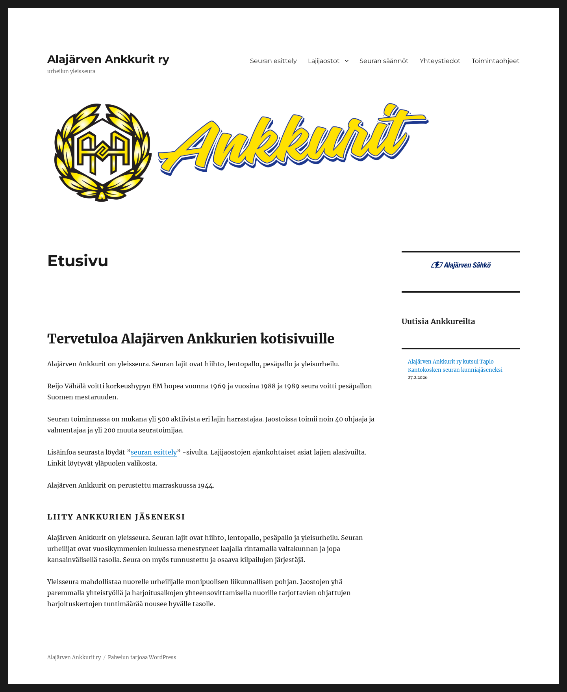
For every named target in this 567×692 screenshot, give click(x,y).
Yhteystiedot (440, 61)
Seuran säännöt (384, 61)
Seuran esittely (273, 61)
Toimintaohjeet (496, 61)
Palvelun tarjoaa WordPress (142, 657)
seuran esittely (154, 452)
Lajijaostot (324, 61)
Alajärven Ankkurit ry (108, 59)
